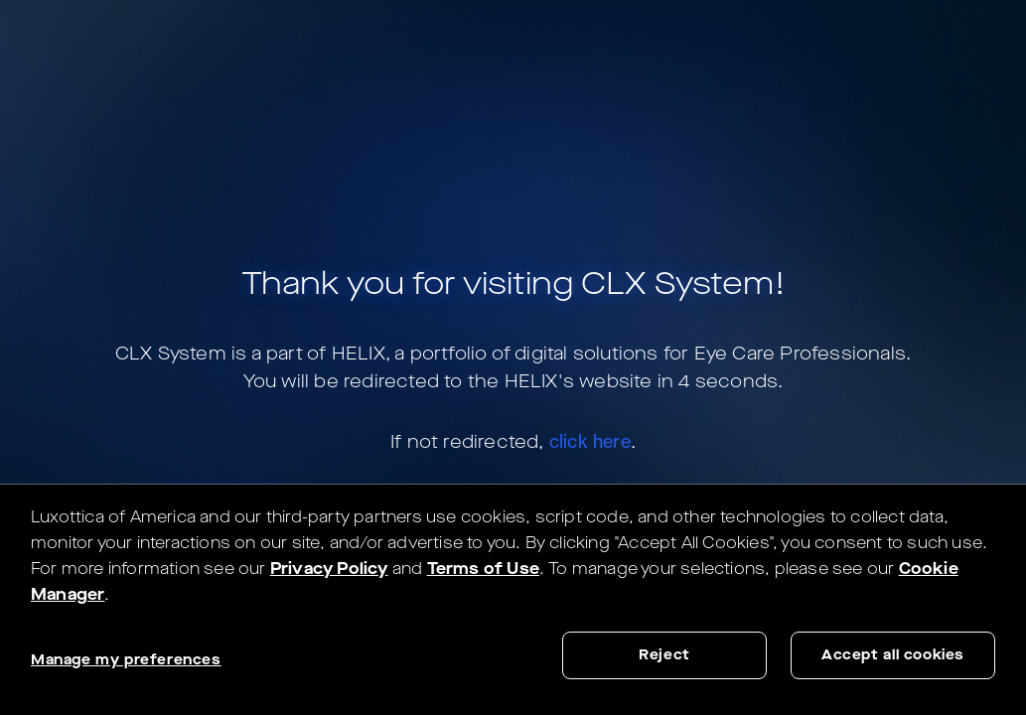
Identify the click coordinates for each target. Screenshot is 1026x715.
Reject (664, 654)
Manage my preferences (126, 659)
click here (590, 441)
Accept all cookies (892, 654)
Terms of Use (483, 568)
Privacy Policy (329, 568)
